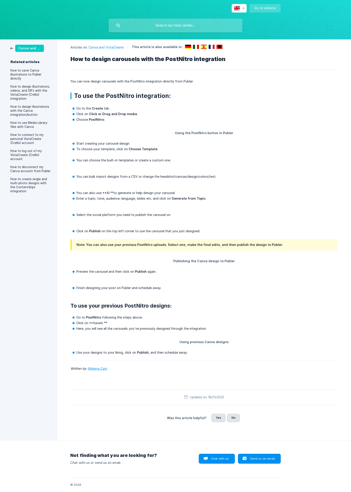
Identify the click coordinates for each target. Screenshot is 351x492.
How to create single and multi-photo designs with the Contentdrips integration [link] (28, 185)
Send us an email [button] (262, 458)
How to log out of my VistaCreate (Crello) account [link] (26, 155)
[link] (27, 48)
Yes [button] (218, 417)
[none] (239, 8)
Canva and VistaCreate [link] (106, 47)
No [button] (233, 417)
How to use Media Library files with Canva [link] (28, 125)
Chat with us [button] (220, 458)
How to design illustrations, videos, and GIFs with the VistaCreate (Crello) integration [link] (30, 92)
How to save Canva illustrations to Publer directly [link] (25, 74)
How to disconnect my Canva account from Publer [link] (30, 169)
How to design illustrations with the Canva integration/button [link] (29, 110)
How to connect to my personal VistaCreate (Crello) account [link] (27, 139)
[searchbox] (175, 25)
